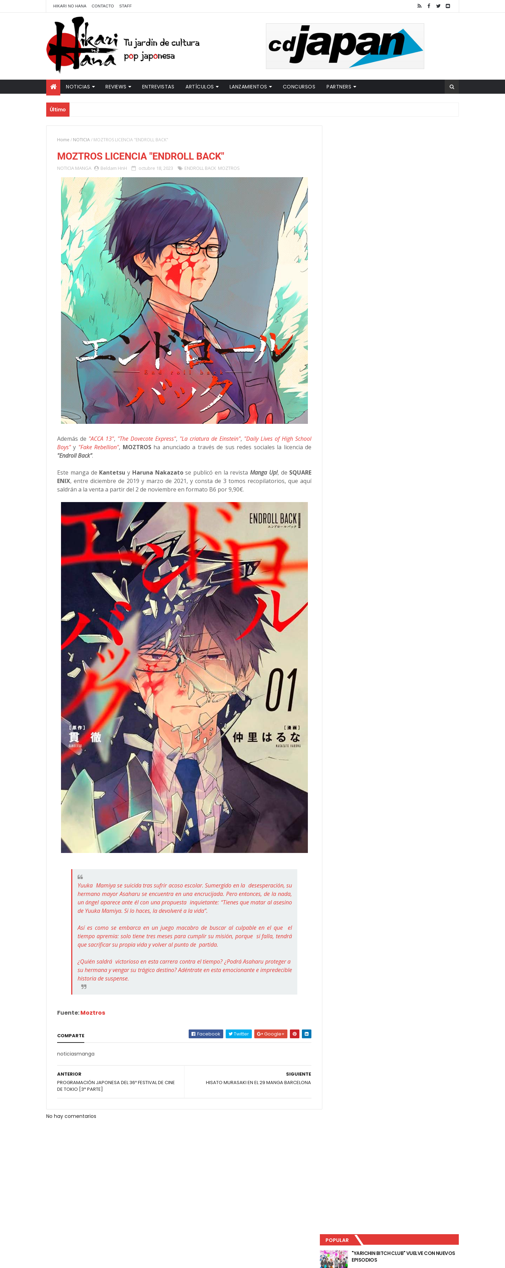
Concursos (299, 86)
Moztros (92, 1013)
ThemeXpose (170, 1258)
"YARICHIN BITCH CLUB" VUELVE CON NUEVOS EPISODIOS (404, 148)
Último (363, 233)
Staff (125, 6)
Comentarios (427, 233)
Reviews (116, 86)
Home (63, 140)
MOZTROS (229, 168)
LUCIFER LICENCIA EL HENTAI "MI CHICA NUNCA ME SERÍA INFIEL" (406, 176)
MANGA (83, 168)
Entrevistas (158, 86)
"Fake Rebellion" (98, 447)
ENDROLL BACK (200, 168)
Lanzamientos (248, 86)
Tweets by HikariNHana (358, 274)
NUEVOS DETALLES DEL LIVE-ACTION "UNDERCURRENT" (404, 205)
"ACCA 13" (100, 439)
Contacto (103, 6)
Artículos (199, 86)
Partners (339, 86)
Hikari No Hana (69, 6)
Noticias (78, 86)
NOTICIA (81, 140)
